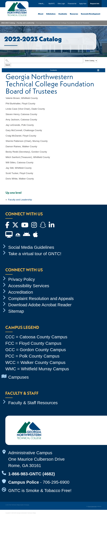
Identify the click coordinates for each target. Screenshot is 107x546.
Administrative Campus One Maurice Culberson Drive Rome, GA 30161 (36, 459)
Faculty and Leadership (25, 23)
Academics (62, 14)
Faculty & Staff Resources (33, 402)
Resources (74, 14)
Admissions (50, 14)
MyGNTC (52, 3)
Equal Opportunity (92, 506)
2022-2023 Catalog (8, 23)
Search (7, 65)
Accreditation (20, 292)
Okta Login (61, 3)
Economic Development (90, 14)
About (40, 14)
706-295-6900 (56, 482)
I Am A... (41, 3)
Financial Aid (72, 3)
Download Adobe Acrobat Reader (39, 304)
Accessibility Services (28, 285)
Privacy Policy (21, 279)
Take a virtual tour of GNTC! (34, 253)
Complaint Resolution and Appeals (41, 298)
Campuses (18, 377)
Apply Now (82, 3)
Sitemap (16, 311)
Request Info (94, 3)
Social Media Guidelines (31, 247)
